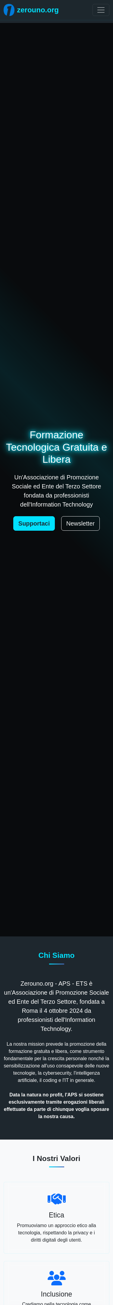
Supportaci (34, 523)
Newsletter (80, 523)
